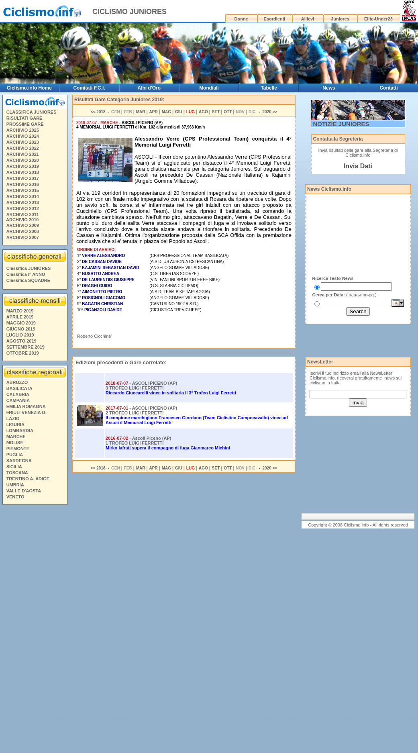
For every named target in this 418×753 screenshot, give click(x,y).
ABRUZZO (17, 382)
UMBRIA (15, 484)
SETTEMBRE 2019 (25, 347)
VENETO (15, 496)
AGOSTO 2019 (21, 341)
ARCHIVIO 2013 (22, 202)
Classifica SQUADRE (28, 280)
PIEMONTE (17, 448)
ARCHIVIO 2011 (22, 214)
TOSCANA (17, 472)
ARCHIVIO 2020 (22, 160)
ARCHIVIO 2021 (22, 154)
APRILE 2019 (20, 316)
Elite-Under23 (378, 18)
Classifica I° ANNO (25, 274)
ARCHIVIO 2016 (22, 184)
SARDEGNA (19, 460)
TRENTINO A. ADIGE (27, 478)
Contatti (388, 88)
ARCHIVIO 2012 (22, 208)
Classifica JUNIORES (28, 268)
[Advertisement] (34, 630)
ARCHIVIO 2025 (22, 130)
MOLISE (14, 442)
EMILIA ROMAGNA (26, 406)
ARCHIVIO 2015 (22, 190)
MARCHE (16, 436)
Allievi (307, 18)
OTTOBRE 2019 (22, 353)
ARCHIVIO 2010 (22, 219)
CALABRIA (17, 394)
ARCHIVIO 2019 (22, 166)
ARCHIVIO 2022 (22, 148)
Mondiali (209, 88)
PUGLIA (14, 454)
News (328, 88)
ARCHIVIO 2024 (22, 136)
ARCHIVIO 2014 (22, 196)
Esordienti (274, 18)
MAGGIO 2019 (21, 322)
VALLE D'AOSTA (23, 490)
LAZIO (13, 418)
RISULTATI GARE (24, 118)
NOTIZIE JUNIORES (341, 123)
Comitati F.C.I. (89, 88)
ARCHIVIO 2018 (22, 172)
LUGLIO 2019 (20, 335)
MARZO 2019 (20, 310)
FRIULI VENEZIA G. (26, 412)
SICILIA (14, 466)
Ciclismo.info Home (29, 88)
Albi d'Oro (149, 88)
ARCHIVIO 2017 (22, 178)
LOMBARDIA (19, 430)
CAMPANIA (18, 400)
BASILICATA (19, 388)
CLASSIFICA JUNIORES (31, 112)
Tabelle (269, 88)
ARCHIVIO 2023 (22, 142)
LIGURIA (15, 424)
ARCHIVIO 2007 (22, 237)
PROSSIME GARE (25, 124)
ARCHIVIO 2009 (22, 225)
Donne (241, 18)
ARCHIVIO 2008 (22, 231)
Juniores (340, 18)
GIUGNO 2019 (20, 329)
